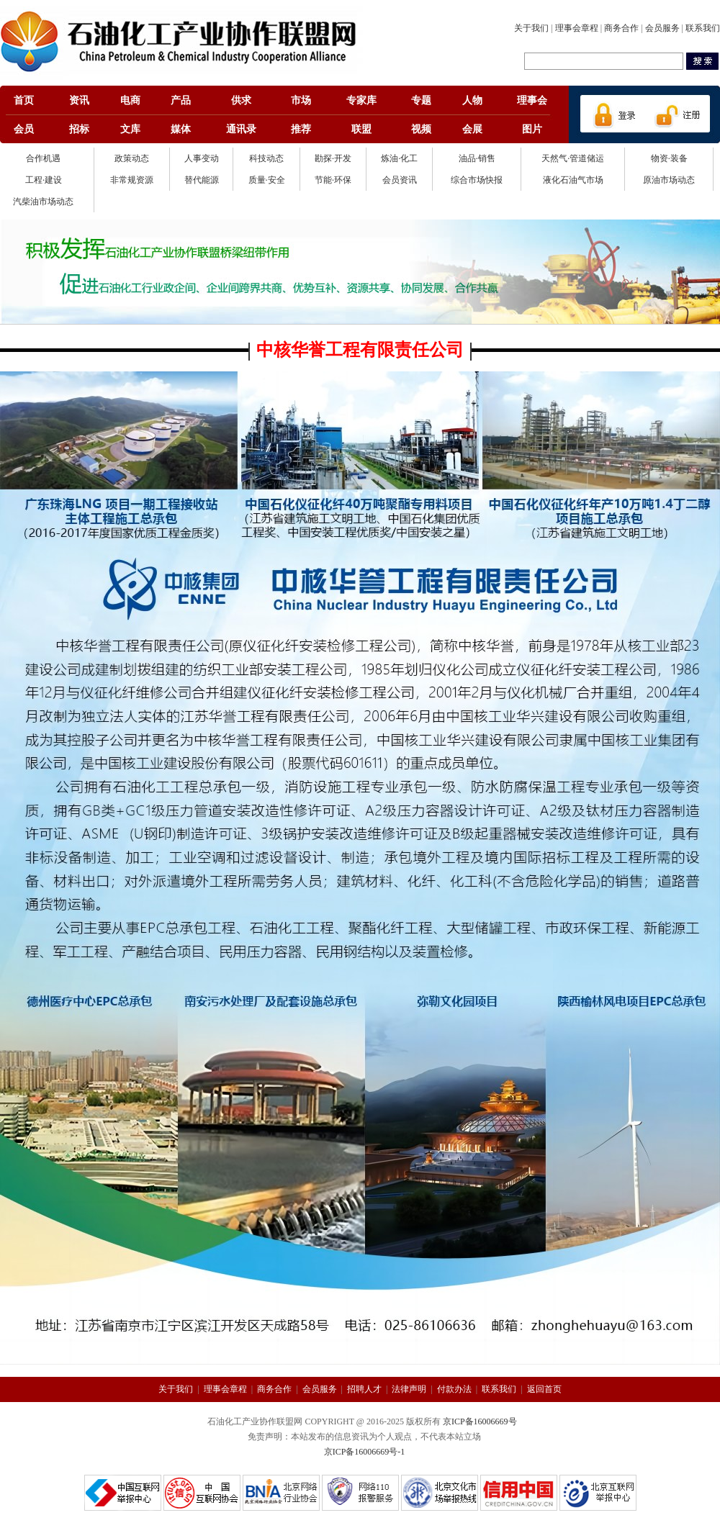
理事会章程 (576, 28)
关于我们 (531, 28)
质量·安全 (266, 180)
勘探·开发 (333, 158)
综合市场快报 (477, 180)
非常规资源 (131, 180)
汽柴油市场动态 (43, 201)
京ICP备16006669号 (480, 1421)
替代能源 (201, 180)
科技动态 (266, 158)
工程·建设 (43, 180)
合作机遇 (43, 158)
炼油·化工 (399, 158)
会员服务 (662, 28)
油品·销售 (477, 158)
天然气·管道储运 (572, 158)
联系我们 (702, 28)
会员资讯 (399, 180)
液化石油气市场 (573, 180)
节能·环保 (333, 180)
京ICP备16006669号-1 (364, 1452)
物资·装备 (669, 158)
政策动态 (131, 158)
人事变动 (201, 158)
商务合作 (621, 28)
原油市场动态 (669, 180)
